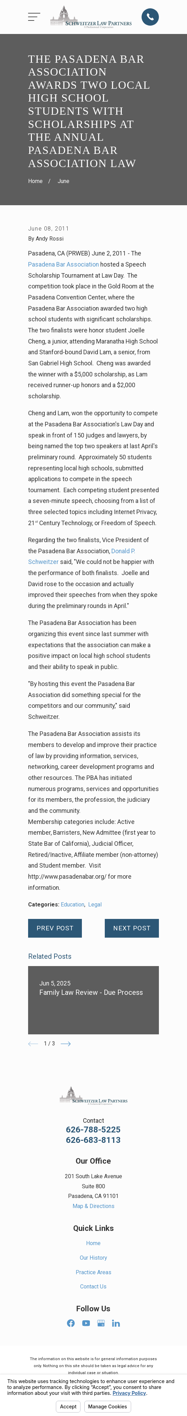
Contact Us (93, 1286)
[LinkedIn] (116, 1323)
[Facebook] (71, 1323)
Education (72, 904)
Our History (93, 1257)
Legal (95, 904)
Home (93, 1243)
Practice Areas (93, 1272)
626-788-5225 (93, 1130)
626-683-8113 (93, 1140)
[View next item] (66, 1044)
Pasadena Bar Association (63, 264)
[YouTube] (86, 1323)
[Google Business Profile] (101, 1323)
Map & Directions (93, 1206)
